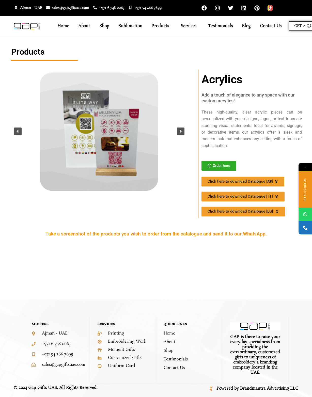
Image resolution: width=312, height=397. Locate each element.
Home (63, 26)
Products (161, 26)
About (84, 26)
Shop (104, 26)
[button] (18, 131)
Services (190, 26)
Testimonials (220, 26)
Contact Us (271, 26)
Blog (246, 26)
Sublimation (130, 26)
